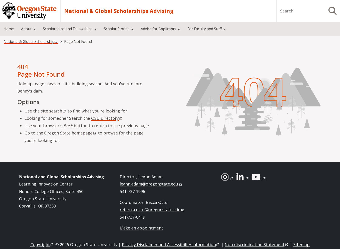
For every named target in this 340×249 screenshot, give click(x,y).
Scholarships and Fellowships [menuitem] (67, 28)
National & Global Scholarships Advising (118, 10)
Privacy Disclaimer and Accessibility (171, 244)
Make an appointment (141, 228)
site (53, 111)
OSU (107, 118)
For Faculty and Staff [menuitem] (204, 28)
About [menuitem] (26, 28)
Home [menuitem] (9, 28)
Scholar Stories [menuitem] (116, 28)
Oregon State (70, 133)
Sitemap (301, 244)
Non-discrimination (257, 244)
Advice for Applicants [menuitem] (158, 28)
